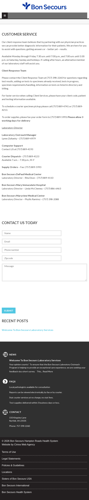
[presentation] (14, 294)
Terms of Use (9, 452)
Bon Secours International (15, 485)
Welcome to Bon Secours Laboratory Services (27, 329)
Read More (48, 371)
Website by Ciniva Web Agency (18, 444)
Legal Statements (11, 458)
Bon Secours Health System (17, 492)
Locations (7, 472)
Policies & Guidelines (13, 465)
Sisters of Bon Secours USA (17, 479)
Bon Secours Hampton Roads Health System (34, 441)
